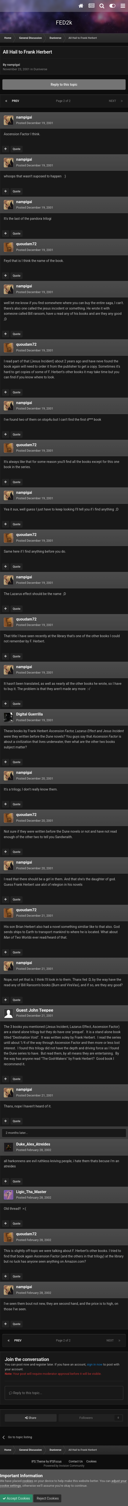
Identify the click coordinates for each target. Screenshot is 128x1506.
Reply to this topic (64, 84)
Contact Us (76, 1461)
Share (30, 1417)
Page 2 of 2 (64, 101)
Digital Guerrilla (29, 714)
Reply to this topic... (25, 1393)
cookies (27, 1481)
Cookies (91, 1461)
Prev (15, 101)
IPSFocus (55, 1461)
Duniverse (40, 69)
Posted (34, 123)
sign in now (95, 1364)
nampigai (13, 64)
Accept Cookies (16, 1498)
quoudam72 (26, 244)
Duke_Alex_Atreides (33, 1144)
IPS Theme (38, 1461)
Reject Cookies (47, 1498)
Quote (16, 149)
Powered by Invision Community (64, 1465)
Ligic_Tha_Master (31, 1192)
